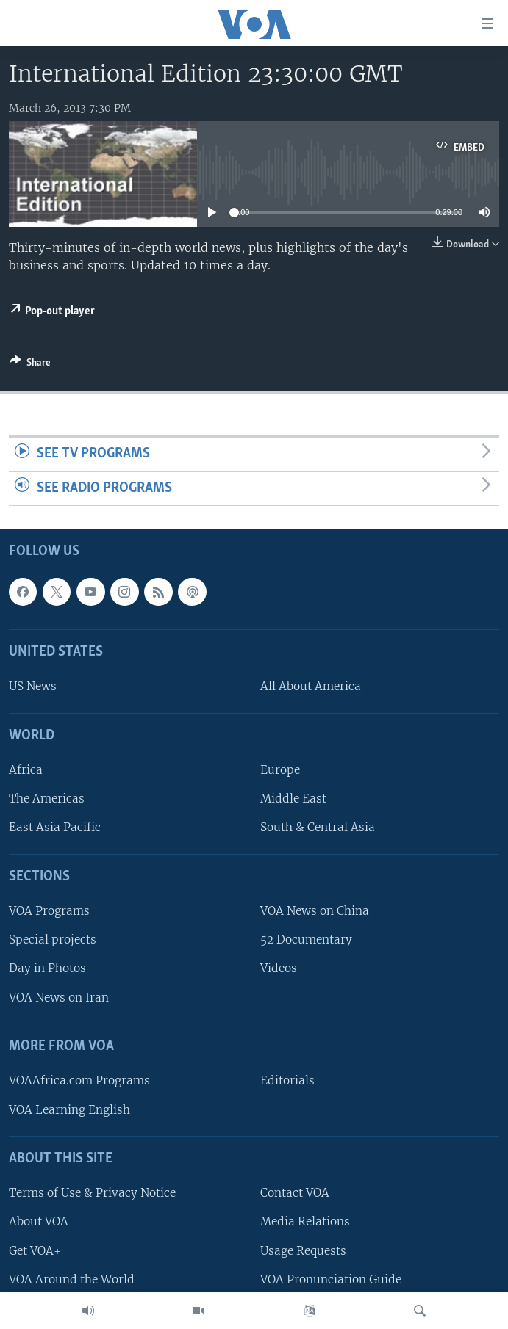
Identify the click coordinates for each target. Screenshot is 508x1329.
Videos (278, 969)
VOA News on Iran (59, 997)
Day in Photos (47, 969)
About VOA (38, 1222)
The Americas (47, 799)
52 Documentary (306, 940)
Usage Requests (303, 1251)
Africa (26, 771)
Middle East (293, 799)
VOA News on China (314, 912)
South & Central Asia (317, 828)
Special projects (52, 940)
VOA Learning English (69, 1110)
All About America (310, 687)
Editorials (287, 1081)
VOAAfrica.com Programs (79, 1081)
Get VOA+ (35, 1251)
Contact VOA (294, 1194)
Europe (280, 771)
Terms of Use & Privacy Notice (92, 1194)
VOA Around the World (72, 1279)
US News (33, 687)
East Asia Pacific (55, 828)
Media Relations (305, 1222)
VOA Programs (49, 912)
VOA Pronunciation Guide (330, 1279)
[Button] (30, 365)
